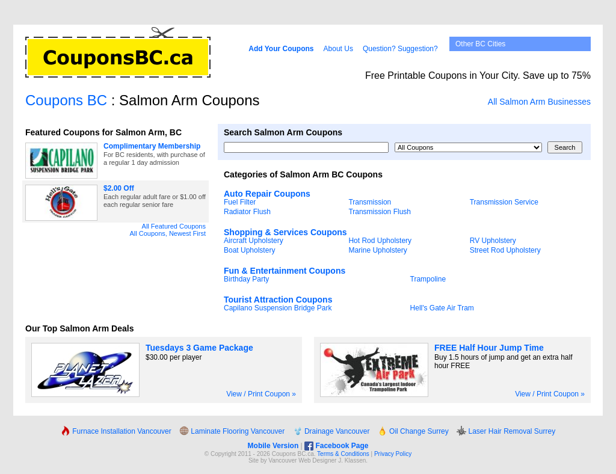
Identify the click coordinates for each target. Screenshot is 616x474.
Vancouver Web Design (299, 460)
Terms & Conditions (343, 454)
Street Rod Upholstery (505, 250)
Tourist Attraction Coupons (278, 299)
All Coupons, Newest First (167, 233)
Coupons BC (66, 100)
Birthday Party (246, 279)
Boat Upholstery (249, 250)
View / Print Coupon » (261, 394)
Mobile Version (273, 446)
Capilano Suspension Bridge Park (277, 308)
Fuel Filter (240, 202)
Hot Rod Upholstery (379, 240)
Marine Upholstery (377, 250)
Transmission (369, 202)
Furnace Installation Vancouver (116, 431)
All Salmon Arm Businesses (539, 101)
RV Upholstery (493, 240)
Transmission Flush (379, 212)
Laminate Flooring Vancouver (232, 431)
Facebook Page (336, 446)
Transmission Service (504, 202)
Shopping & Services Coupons (285, 232)
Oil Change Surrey (413, 431)
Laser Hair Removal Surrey (506, 431)
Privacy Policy (392, 454)
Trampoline (428, 279)
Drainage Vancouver (331, 431)
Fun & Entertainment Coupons (284, 270)
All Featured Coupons (174, 226)
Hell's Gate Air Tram (442, 308)
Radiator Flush (247, 212)
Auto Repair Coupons (267, 194)
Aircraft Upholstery (253, 240)
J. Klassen (352, 460)
